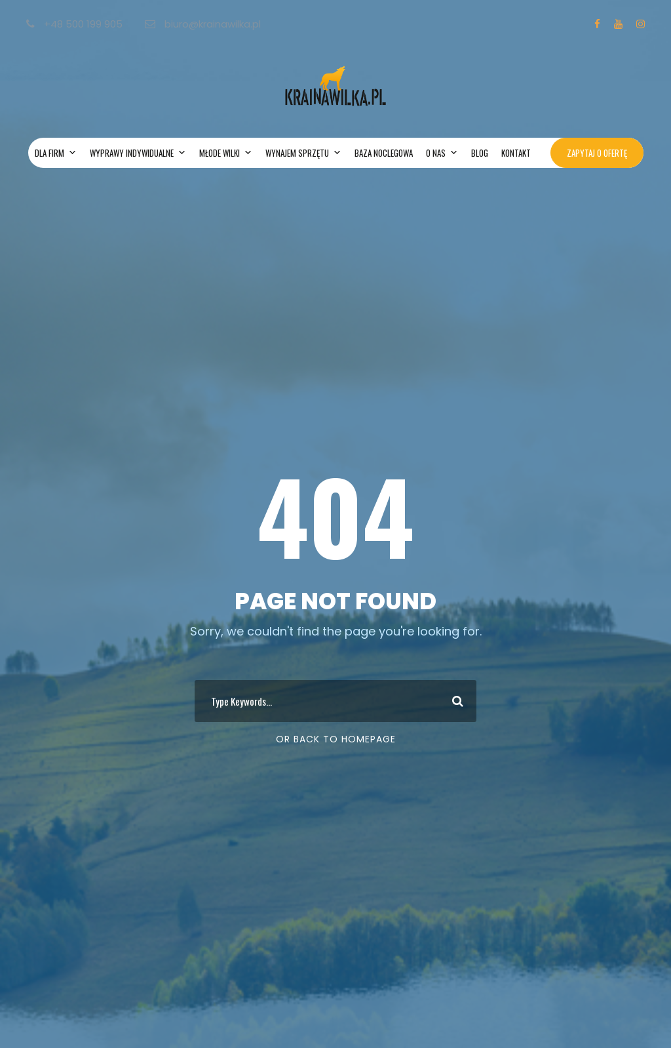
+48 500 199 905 (75, 24)
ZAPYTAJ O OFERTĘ (597, 152)
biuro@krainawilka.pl (203, 24)
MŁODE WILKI (225, 153)
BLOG (479, 152)
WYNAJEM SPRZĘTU (303, 153)
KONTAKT (516, 152)
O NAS (442, 153)
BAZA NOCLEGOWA (384, 152)
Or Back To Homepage (336, 739)
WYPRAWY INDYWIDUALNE (138, 153)
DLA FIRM (56, 153)
